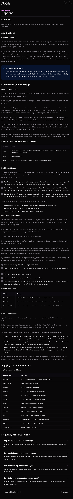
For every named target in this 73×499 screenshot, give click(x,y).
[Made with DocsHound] (65, 3)
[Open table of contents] (70, 3)
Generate (65, 492)
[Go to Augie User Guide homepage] (5, 3)
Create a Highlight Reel (11, 492)
